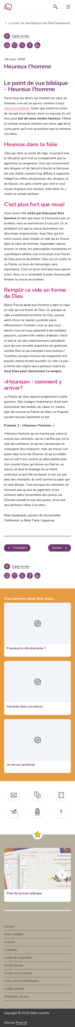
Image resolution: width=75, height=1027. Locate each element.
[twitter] (22, 45)
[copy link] (15, 45)
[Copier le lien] (16, 36)
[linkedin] (37, 45)
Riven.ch (21, 1022)
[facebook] (30, 45)
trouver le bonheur (16, 108)
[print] (7, 45)
